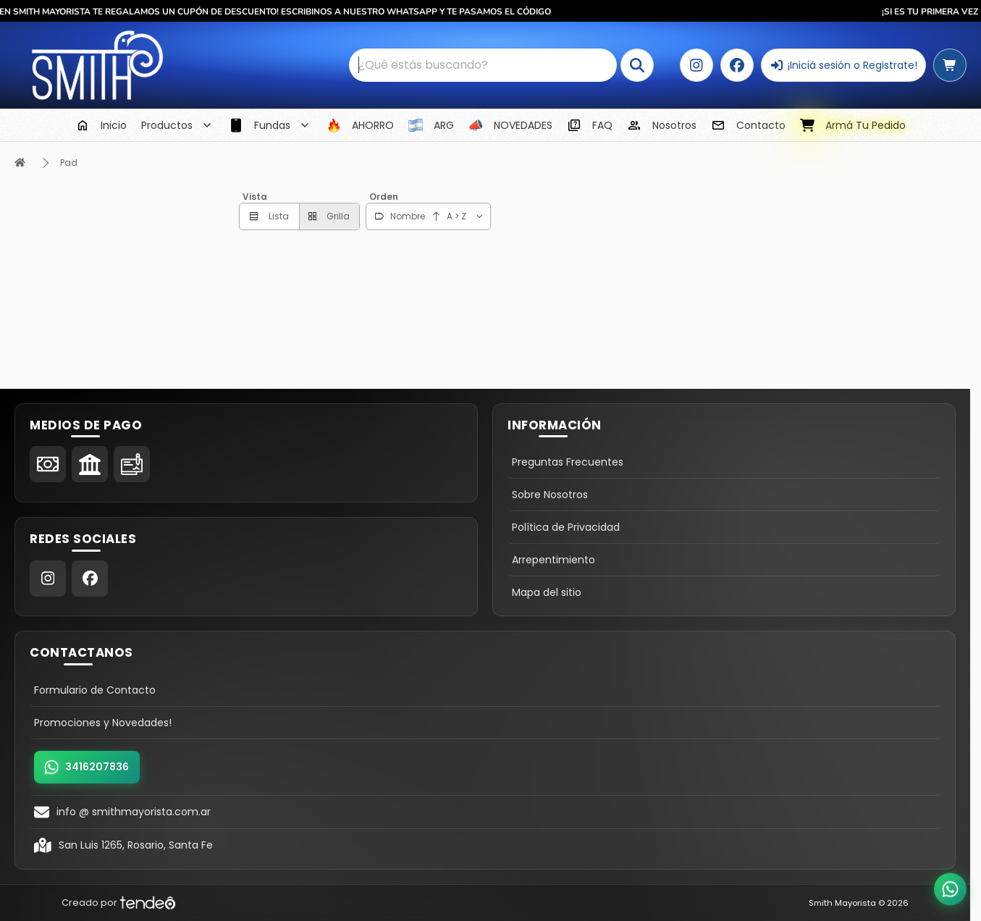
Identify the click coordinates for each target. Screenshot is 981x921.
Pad (68, 162)
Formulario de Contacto (95, 690)
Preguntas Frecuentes (567, 462)
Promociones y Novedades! (103, 722)
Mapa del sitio (546, 592)
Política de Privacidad (566, 527)
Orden (383, 196)
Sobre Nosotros (550, 494)
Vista (255, 196)
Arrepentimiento (553, 559)
